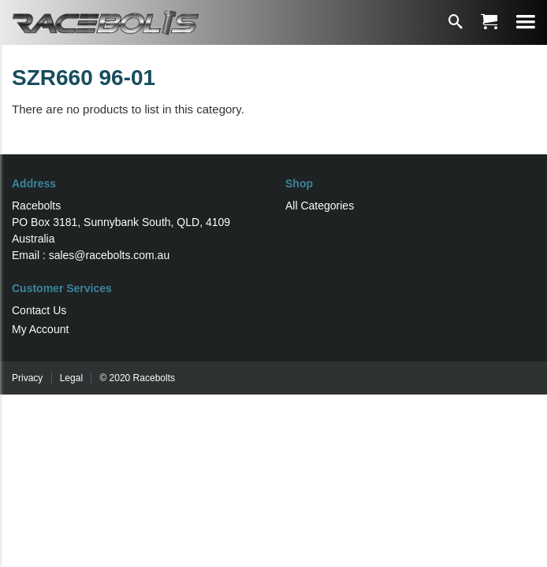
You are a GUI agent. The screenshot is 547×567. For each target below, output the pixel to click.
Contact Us (39, 310)
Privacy (27, 378)
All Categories (319, 205)
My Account (40, 329)
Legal (71, 378)
